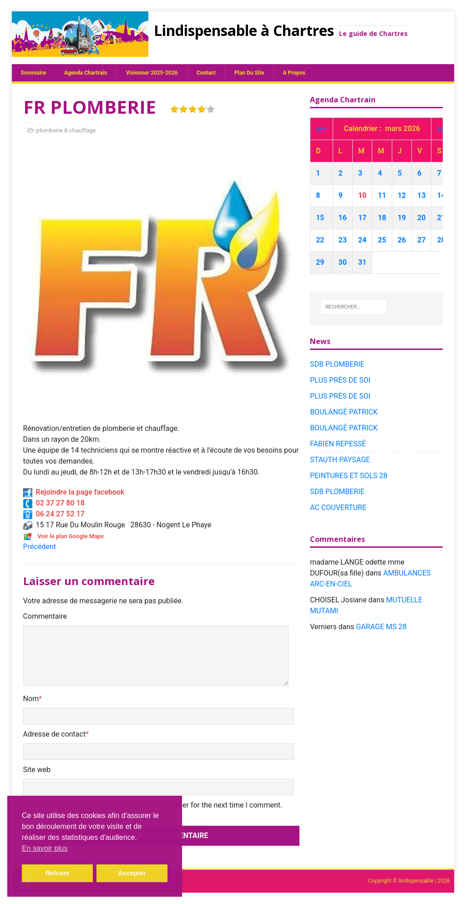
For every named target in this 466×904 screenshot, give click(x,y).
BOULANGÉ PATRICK (344, 412)
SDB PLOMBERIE (337, 364)
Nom (31, 698)
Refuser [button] (57, 873)
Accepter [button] (132, 873)
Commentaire (45, 616)
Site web (37, 769)
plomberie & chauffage (66, 130)
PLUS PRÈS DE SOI (340, 380)
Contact (206, 73)
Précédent (39, 546)
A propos (294, 73)
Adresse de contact (54, 734)
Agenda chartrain (85, 73)
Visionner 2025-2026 (151, 73)
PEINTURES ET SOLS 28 (348, 475)
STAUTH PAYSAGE (340, 459)
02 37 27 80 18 (54, 503)
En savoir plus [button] (45, 848)
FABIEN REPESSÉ (338, 443)
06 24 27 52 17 (54, 514)
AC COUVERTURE (338, 507)
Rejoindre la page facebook (74, 492)
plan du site (249, 73)
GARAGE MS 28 (381, 626)
